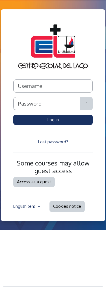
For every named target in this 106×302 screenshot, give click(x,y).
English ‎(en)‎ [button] (24, 206)
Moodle (39, 294)
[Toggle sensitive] (86, 103)
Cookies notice (67, 206)
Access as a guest (34, 181)
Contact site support (35, 239)
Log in (53, 119)
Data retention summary (31, 269)
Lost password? (53, 141)
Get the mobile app (27, 278)
